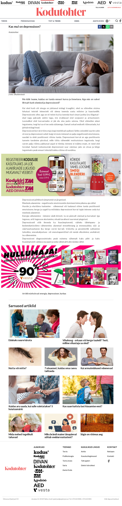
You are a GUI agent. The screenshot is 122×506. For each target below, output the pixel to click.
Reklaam (110, 451)
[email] (111, 27)
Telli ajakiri (99, 7)
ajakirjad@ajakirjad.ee (60, 499)
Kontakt (110, 456)
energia (43, 293)
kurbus (63, 293)
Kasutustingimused (89, 456)
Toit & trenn (54, 21)
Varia (76, 21)
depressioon (53, 293)
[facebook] (100, 27)
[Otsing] (116, 21)
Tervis (4, 21)
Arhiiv (83, 451)
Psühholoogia (28, 21)
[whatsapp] (107, 27)
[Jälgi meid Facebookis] (120, 21)
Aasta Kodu (98, 21)
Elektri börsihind (88, 465)
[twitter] (104, 27)
